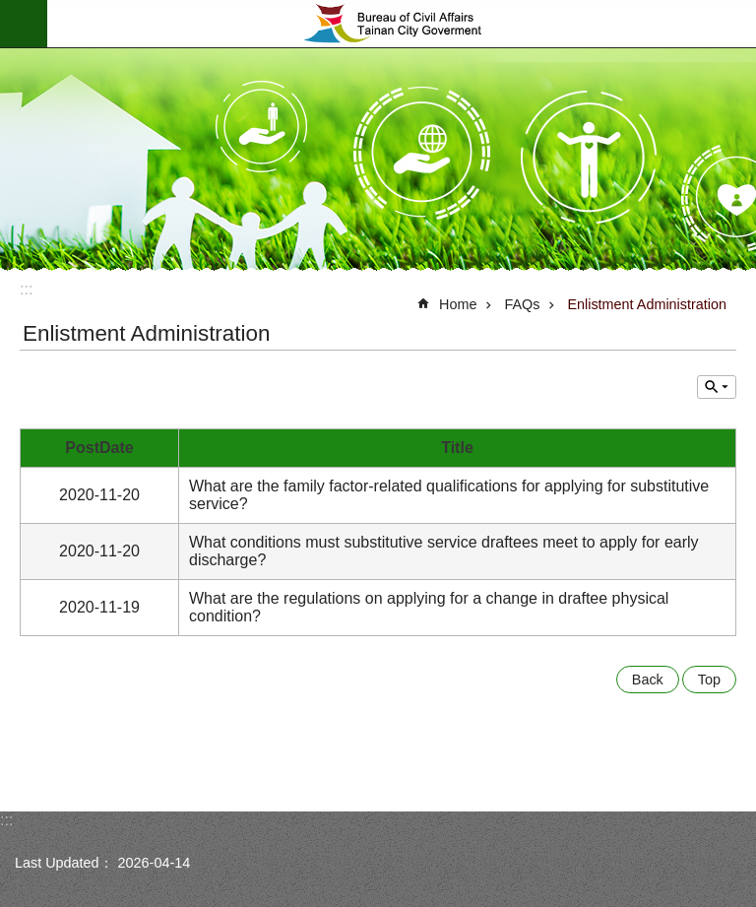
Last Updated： (64, 863)
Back (647, 679)
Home (457, 304)
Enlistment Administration (646, 304)
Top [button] (709, 679)
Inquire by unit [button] (716, 387)
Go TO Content (10, 10)
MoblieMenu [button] (23, 23)
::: (26, 289)
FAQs (521, 304)
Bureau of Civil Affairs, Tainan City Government (401, 23)
